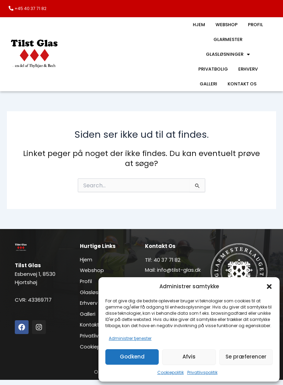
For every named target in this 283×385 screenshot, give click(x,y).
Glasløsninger (228, 54)
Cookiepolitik (170, 372)
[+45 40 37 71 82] (11, 8)
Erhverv (248, 69)
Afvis (189, 356)
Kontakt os (242, 84)
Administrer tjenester (130, 338)
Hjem (198, 24)
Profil (256, 24)
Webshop (226, 24)
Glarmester (228, 39)
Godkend (132, 356)
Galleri (208, 84)
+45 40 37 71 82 (30, 8)
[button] (269, 286)
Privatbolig (212, 69)
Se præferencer (246, 356)
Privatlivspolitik (202, 372)
